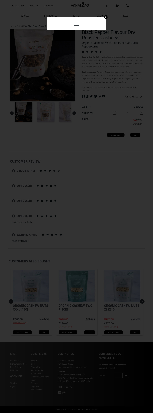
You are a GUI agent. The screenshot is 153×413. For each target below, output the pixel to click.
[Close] (106, 17)
